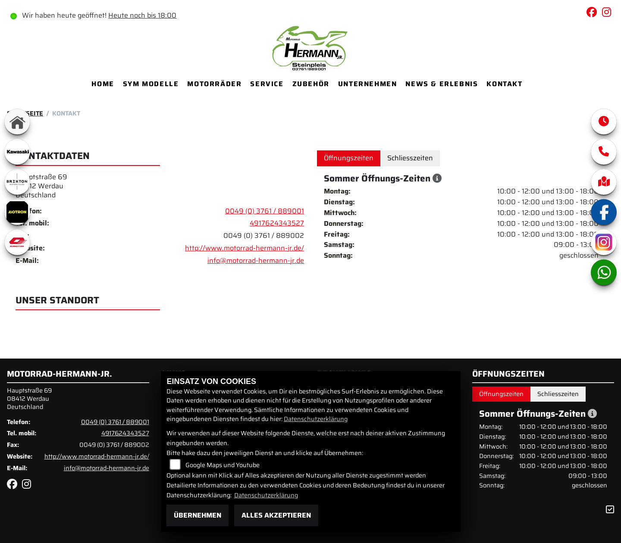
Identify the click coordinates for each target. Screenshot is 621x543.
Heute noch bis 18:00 (142, 15)
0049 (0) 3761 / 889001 (264, 211)
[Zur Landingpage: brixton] (17, 182)
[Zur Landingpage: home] (17, 121)
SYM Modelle (151, 83)
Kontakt (504, 83)
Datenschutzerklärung (316, 419)
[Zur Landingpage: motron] (17, 212)
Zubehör (310, 83)
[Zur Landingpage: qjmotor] (17, 242)
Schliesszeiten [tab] (410, 158)
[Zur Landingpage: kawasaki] (17, 152)
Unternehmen (367, 83)
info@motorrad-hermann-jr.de (255, 260)
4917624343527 (277, 223)
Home (102, 83)
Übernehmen (197, 515)
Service (266, 83)
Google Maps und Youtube (222, 465)
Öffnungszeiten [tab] (348, 158)
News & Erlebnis (441, 83)
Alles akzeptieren (276, 515)
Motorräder (214, 83)
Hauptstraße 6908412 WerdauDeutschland (41, 186)
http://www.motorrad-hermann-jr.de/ (244, 248)
